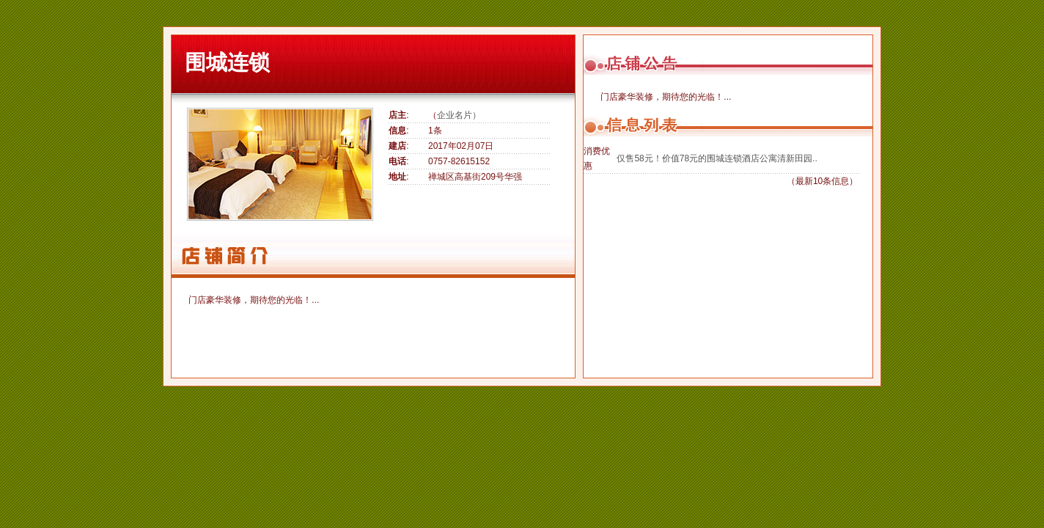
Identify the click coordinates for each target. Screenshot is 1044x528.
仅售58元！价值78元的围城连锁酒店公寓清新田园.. (717, 158)
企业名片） (459, 115)
